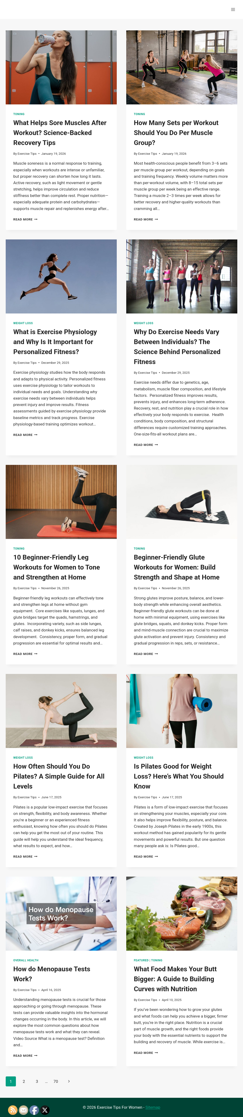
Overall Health (25, 960)
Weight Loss (23, 323)
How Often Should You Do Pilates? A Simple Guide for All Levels (58, 776)
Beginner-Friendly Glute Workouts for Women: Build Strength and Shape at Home (177, 567)
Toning (18, 114)
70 (55, 1081)
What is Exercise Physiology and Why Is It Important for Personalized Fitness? (55, 342)
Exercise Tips (27, 153)
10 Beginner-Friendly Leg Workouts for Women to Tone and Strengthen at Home (56, 567)
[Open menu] (233, 9)
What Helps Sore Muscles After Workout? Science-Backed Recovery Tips (60, 133)
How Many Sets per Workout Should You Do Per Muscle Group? (176, 133)
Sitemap (152, 1107)
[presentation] (61, 67)
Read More (25, 219)
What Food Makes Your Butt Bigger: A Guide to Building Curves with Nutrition (175, 979)
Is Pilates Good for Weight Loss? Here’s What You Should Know (179, 776)
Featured (141, 960)
